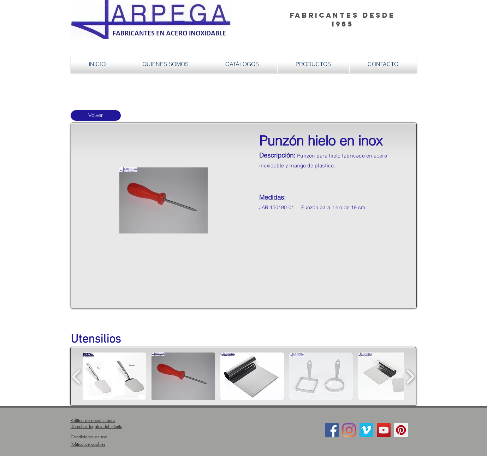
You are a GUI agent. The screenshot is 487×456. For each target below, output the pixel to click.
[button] (313, 64)
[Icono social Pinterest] (401, 430)
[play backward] (76, 376)
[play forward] (410, 376)
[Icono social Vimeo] (366, 430)
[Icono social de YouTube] (384, 430)
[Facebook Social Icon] (332, 430)
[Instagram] (349, 430)
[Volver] (96, 115)
